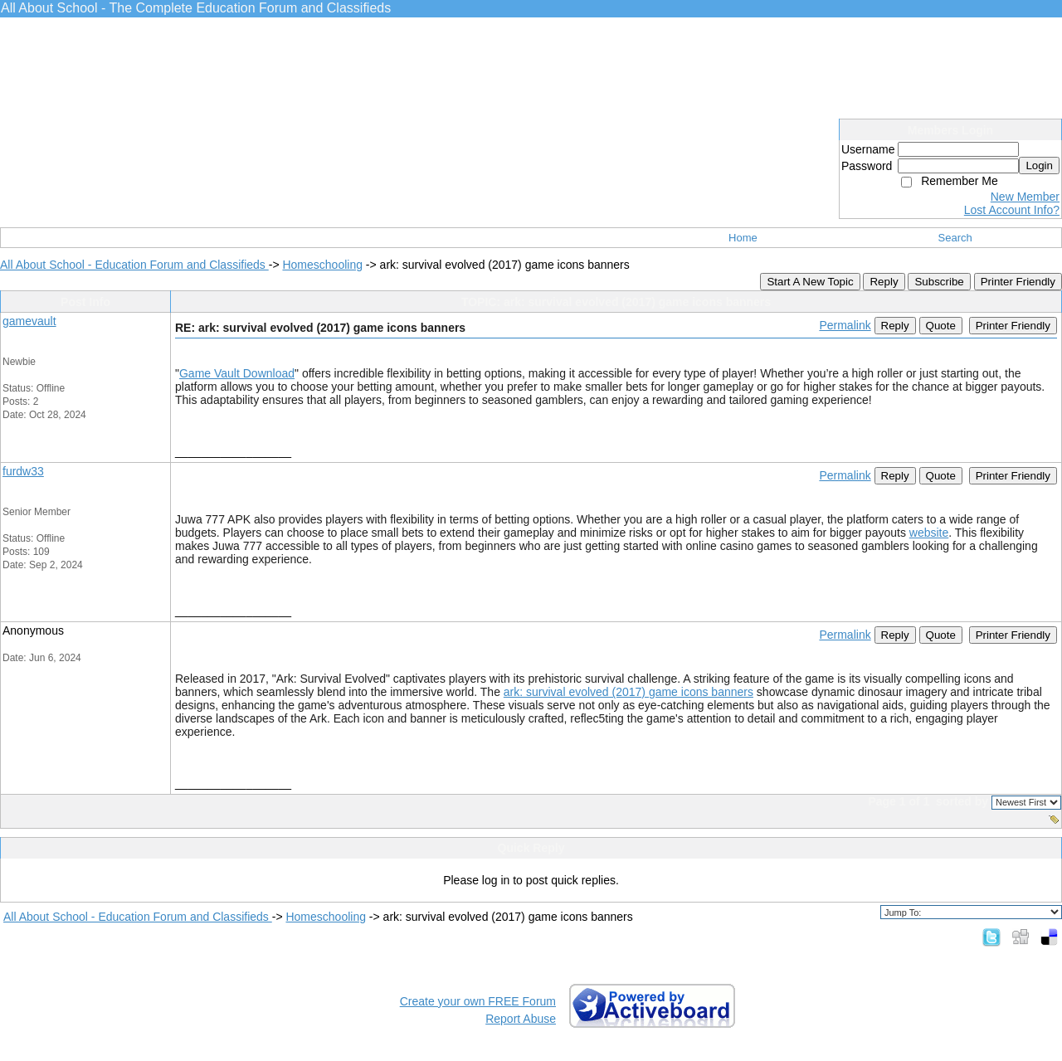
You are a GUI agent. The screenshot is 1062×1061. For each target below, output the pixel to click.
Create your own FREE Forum (478, 1001)
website (928, 532)
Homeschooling (322, 264)
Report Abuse (520, 1018)
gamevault (29, 321)
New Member (1025, 196)
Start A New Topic (810, 281)
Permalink (844, 325)
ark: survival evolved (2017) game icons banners (628, 691)
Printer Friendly (1018, 281)
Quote (941, 325)
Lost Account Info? (1012, 210)
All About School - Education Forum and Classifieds (134, 264)
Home (743, 237)
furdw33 (23, 471)
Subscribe (938, 281)
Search (955, 237)
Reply (884, 281)
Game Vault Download (237, 373)
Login (1039, 165)
